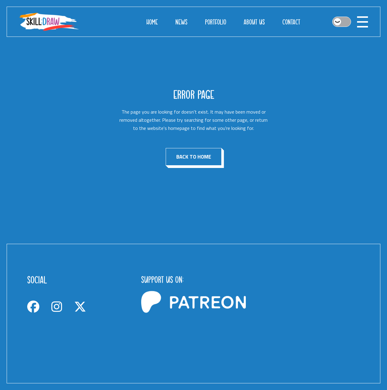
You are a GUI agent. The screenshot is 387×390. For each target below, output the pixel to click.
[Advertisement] (307, 313)
